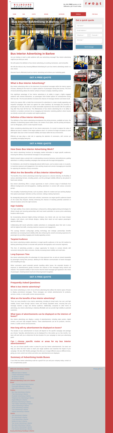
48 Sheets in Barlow (18, 376)
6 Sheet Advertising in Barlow (21, 374)
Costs (34, 14)
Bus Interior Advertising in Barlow (22, 427)
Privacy (95, 369)
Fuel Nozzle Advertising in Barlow (22, 429)
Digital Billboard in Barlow (19, 400)
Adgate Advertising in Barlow (20, 411)
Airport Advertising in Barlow (20, 405)
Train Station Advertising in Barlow (22, 404)
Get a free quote (41, 77)
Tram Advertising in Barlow (20, 409)
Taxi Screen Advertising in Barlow (22, 423)
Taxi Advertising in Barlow (19, 415)
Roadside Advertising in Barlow (21, 396)
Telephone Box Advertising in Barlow (23, 398)
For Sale (95, 14)
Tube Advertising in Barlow (20, 394)
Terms (101, 369)
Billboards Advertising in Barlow (19, 369)
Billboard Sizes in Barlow (19, 373)
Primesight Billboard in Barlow (21, 386)
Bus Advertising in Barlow (19, 417)
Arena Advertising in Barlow (20, 407)
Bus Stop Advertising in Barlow (21, 392)
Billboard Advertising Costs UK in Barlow (22, 380)
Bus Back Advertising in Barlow (21, 425)
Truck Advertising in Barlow (20, 419)
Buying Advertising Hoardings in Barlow (22, 431)
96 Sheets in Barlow (18, 378)
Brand (46, 14)
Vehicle (78, 14)
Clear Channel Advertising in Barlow (23, 384)
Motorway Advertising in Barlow (21, 402)
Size (24, 14)
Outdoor (61, 14)
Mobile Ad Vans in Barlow (19, 421)
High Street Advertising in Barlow (22, 388)
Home (14, 14)
